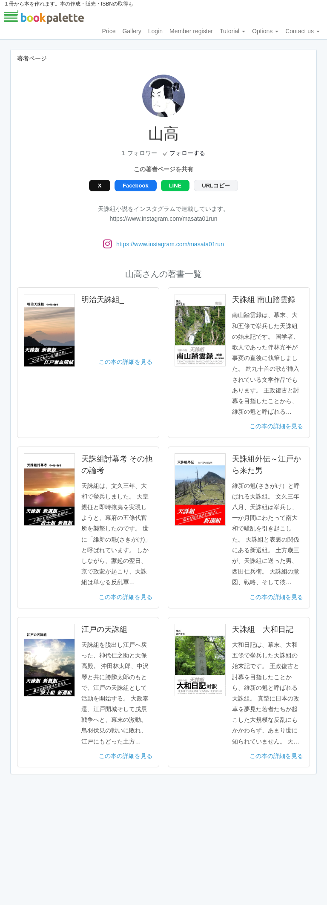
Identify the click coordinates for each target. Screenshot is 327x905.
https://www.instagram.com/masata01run (170, 244)
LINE (175, 185)
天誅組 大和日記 (262, 629)
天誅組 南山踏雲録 (263, 299)
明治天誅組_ (102, 299)
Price (109, 31)
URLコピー (216, 185)
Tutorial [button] (232, 31)
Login (155, 31)
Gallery (131, 31)
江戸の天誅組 (104, 629)
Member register (191, 31)
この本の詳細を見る (125, 361)
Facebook (136, 185)
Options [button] (265, 31)
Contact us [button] (302, 31)
